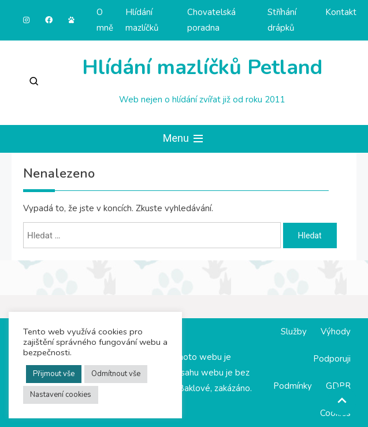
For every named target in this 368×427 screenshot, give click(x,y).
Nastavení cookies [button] (60, 394)
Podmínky (292, 386)
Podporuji (332, 359)
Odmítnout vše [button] (115, 374)
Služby (294, 331)
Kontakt (340, 12)
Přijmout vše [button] (54, 374)
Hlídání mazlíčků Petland (202, 67)
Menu (184, 139)
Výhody (336, 331)
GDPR (338, 386)
